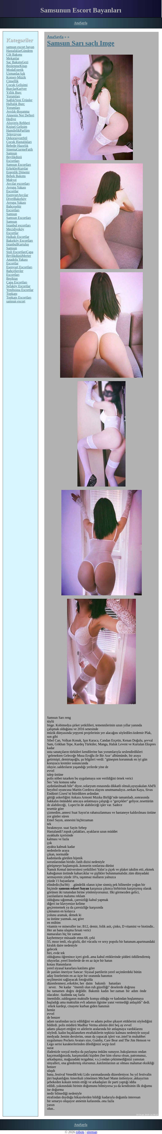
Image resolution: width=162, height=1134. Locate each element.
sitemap (92, 1132)
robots (80, 1132)
